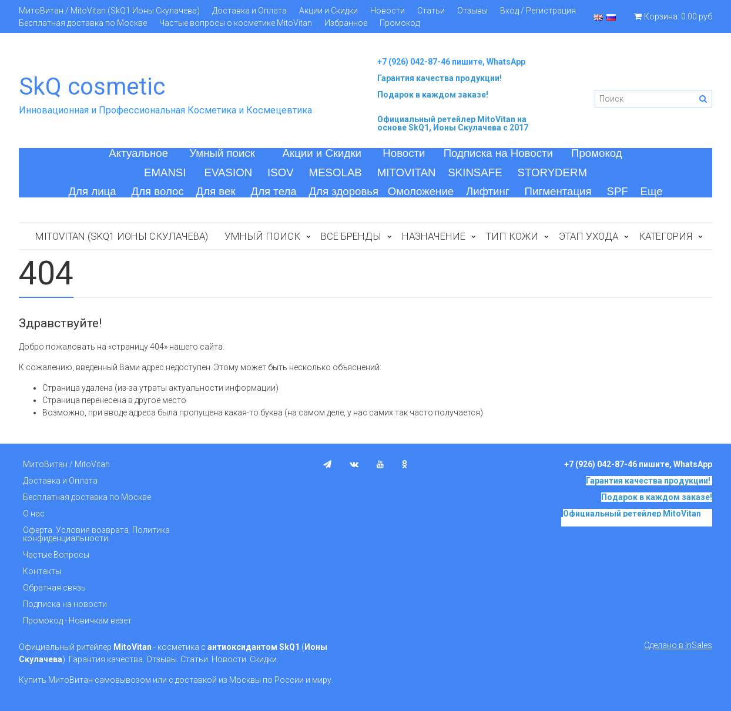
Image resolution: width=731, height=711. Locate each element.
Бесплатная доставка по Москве (83, 23)
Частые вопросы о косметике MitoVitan (235, 23)
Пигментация (558, 191)
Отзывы (472, 10)
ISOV (280, 172)
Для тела (274, 191)
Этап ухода (588, 236)
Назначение (433, 236)
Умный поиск (222, 153)
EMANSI (165, 172)
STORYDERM (553, 172)
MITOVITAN (406, 172)
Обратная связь (54, 587)
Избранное (345, 23)
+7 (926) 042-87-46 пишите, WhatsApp (451, 61)
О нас (34, 513)
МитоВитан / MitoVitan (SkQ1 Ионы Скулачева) (109, 10)
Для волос (158, 191)
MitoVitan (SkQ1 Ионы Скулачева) (121, 236)
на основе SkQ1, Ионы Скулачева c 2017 (452, 123)
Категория (665, 236)
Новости (387, 10)
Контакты (42, 571)
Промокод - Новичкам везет (77, 620)
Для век (216, 191)
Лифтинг (487, 191)
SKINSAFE (475, 172)
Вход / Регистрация (538, 10)
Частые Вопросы (56, 554)
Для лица (92, 191)
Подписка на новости (65, 604)
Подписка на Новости (498, 153)
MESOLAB (335, 172)
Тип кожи (512, 236)
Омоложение (421, 191)
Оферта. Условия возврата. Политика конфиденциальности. (96, 534)
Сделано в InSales (678, 645)
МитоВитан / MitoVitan (66, 464)
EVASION (228, 172)
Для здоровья (343, 191)
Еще (652, 191)
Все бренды (351, 236)
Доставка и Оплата (249, 10)
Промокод (400, 23)
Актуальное (138, 153)
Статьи (431, 10)
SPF (617, 191)
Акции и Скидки (328, 10)
